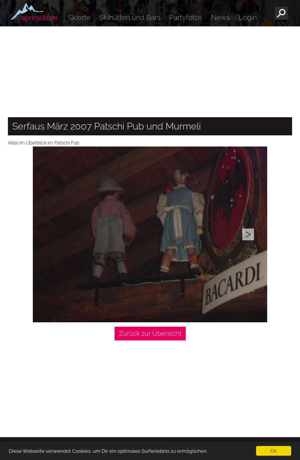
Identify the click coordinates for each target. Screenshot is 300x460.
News (220, 17)
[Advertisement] (150, 70)
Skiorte (79, 17)
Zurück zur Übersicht (150, 333)
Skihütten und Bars (130, 17)
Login (248, 17)
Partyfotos (185, 17)
